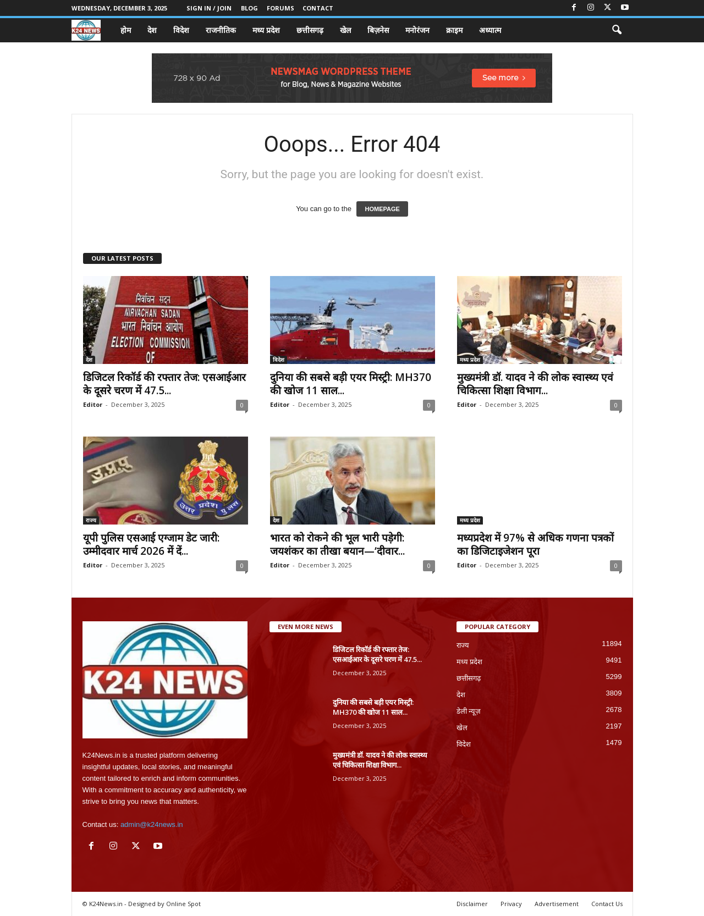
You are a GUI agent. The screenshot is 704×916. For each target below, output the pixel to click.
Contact (317, 8)
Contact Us (607, 904)
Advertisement (557, 904)
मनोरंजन (417, 30)
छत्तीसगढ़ (309, 30)
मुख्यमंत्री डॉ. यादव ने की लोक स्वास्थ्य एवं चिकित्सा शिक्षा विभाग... (535, 384)
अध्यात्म (490, 30)
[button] (616, 30)
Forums (280, 8)
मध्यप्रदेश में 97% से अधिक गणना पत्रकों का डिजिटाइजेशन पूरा (535, 544)
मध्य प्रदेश (266, 30)
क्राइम (454, 30)
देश (152, 30)
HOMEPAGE (382, 209)
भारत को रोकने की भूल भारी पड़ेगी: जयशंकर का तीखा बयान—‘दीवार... (337, 544)
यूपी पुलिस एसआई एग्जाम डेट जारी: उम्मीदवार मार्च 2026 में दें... (151, 544)
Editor (92, 404)
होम (125, 30)
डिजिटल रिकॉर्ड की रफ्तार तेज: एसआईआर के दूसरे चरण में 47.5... (164, 384)
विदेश (181, 30)
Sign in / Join (209, 8)
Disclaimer (472, 904)
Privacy (511, 904)
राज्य (91, 520)
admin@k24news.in (151, 824)
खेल (345, 30)
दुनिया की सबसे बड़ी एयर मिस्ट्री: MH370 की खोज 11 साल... (350, 384)
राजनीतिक (221, 30)
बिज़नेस (378, 30)
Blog (249, 8)
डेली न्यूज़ (469, 711)
